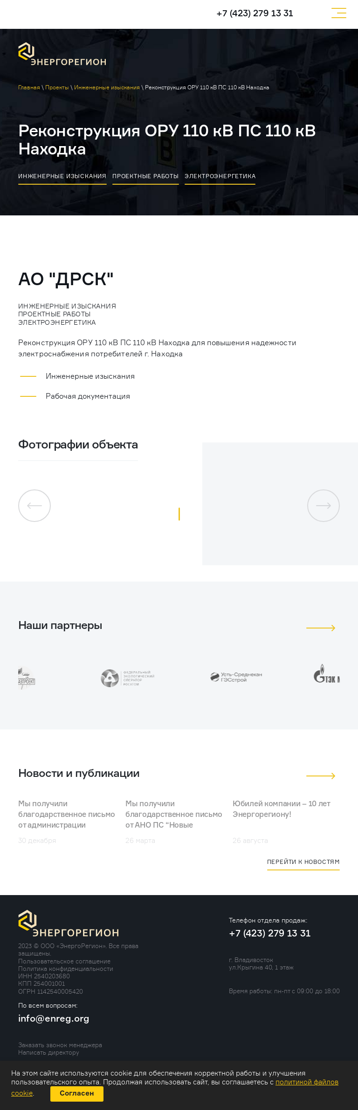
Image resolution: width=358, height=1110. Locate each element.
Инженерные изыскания (62, 176)
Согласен (77, 1093)
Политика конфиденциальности (65, 968)
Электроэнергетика (220, 176)
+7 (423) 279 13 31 (254, 13)
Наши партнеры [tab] (60, 625)
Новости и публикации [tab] (78, 773)
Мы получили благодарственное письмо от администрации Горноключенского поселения (66, 826)
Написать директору (48, 1052)
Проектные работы (145, 176)
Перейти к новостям (303, 861)
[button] (179, 514)
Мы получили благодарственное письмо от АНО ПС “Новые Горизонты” (173, 820)
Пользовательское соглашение (64, 961)
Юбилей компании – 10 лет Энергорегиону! (281, 810)
